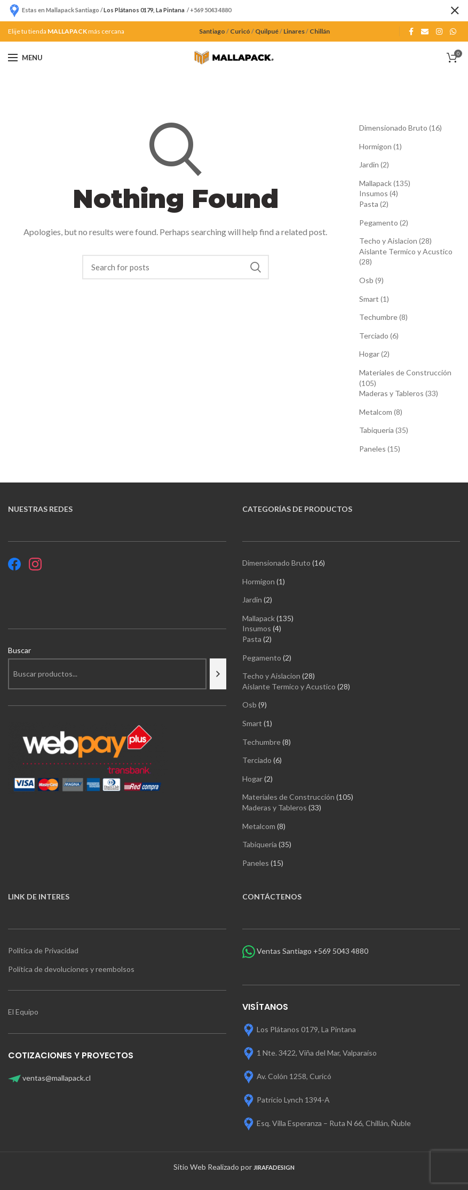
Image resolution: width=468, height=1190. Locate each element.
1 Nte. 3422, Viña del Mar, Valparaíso (317, 1052)
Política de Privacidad (43, 950)
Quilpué (267, 31)
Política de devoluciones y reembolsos (71, 969)
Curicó (240, 31)
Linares (294, 31)
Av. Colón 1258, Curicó (294, 1076)
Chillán (320, 31)
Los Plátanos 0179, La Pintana (306, 1029)
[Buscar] (218, 673)
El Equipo (24, 1011)
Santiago (212, 31)
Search (255, 267)
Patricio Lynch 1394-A (293, 1099)
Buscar (19, 650)
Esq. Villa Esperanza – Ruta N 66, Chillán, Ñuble (334, 1123)
